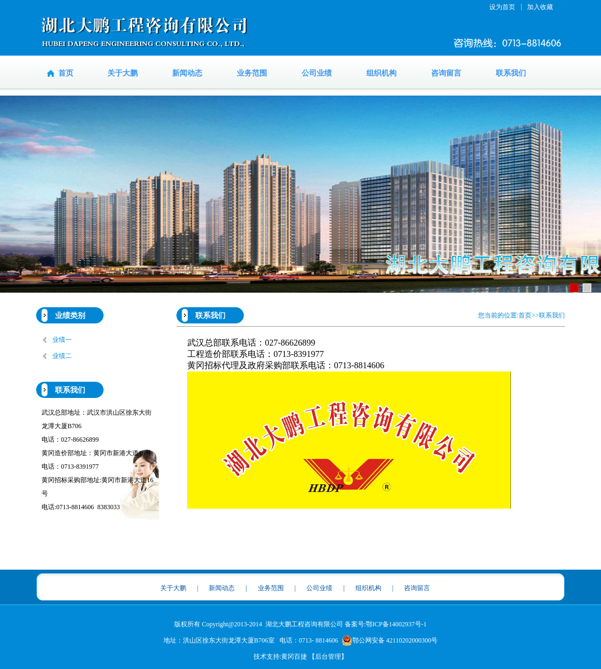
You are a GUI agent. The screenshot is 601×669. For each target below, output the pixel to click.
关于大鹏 (122, 73)
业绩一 (62, 339)
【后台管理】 (328, 656)
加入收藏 (540, 7)
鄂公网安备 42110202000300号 (390, 640)
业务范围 (252, 73)
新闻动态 (187, 73)
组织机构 (381, 73)
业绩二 (62, 356)
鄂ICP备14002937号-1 (396, 624)
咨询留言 (446, 73)
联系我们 (511, 73)
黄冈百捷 (294, 656)
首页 (65, 73)
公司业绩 (317, 73)
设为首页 (502, 7)
